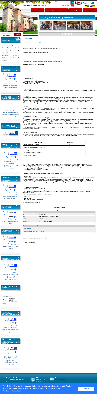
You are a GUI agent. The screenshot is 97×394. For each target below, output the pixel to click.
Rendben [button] (86, 388)
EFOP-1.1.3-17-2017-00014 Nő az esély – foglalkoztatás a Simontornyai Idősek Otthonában (10, 360)
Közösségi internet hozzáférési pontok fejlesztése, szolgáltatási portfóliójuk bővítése (10, 276)
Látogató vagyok (50, 10)
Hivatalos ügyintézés (75, 10)
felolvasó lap (27, 228)
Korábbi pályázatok (39, 43)
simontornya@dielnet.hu (60, 379)
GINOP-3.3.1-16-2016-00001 (10, 279)
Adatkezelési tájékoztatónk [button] (12, 391)
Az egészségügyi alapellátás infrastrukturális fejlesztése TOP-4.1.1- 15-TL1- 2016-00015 (10, 196)
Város (79, 5)
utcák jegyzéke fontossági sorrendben (34, 231)
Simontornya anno (62, 10)
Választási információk (90, 10)
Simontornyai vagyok (37, 10)
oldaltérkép (66, 5)
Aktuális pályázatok (28, 43)
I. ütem (10, 249)
